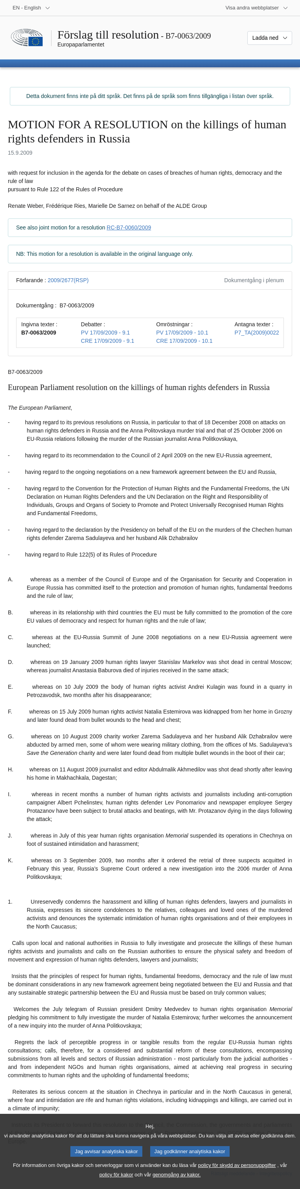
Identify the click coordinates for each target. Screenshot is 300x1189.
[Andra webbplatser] (256, 8)
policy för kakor (116, 1183)
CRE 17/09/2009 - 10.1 (184, 341)
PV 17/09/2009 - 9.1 (105, 332)
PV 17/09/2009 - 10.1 (182, 332)
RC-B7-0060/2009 (129, 227)
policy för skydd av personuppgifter (237, 1174)
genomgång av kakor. (177, 1183)
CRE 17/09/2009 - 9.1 (107, 341)
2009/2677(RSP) (68, 280)
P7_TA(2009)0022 (256, 332)
